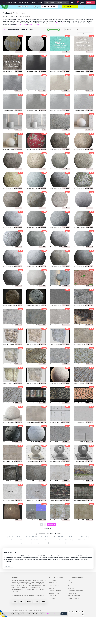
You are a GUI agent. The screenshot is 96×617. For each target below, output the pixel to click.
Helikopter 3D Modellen (24, 543)
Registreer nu (90, 2)
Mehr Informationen (52, 614)
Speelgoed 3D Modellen (65, 540)
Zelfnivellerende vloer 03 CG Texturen (36, 110)
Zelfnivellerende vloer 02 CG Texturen (59, 110)
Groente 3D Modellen (36, 540)
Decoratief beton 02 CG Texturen (11, 130)
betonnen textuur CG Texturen (57, 305)
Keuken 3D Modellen (46, 537)
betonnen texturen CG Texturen (34, 325)
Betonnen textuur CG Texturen (57, 149)
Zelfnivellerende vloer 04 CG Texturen (12, 110)
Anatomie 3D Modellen (72, 543)
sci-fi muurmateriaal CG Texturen (35, 403)
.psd (51, 23)
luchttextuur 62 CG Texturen (81, 442)
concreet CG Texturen (55, 442)
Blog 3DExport (53, 596)
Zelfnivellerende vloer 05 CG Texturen (83, 91)
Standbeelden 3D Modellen (16, 537)
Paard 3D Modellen (58, 537)
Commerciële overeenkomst (75, 590)
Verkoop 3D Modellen (55, 590)
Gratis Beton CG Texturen (16, 30)
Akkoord (64, 614)
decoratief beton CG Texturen (81, 325)
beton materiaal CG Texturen (57, 286)
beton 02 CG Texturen (8, 481)
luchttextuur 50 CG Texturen (10, 461)
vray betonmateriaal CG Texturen (35, 461)
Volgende (51, 524)
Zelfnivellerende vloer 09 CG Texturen (83, 71)
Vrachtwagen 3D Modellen (57, 543)
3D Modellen (52, 580)
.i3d (63, 23)
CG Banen (52, 598)
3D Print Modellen (54, 583)
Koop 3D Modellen (56, 578)
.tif (56, 23)
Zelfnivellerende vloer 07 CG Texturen (36, 91)
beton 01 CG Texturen (32, 481)
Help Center (71, 583)
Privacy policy (72, 593)
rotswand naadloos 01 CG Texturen (83, 286)
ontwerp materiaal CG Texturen (10, 442)
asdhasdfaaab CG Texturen (57, 520)
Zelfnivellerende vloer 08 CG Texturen (12, 91)
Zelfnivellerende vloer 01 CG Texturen (83, 110)
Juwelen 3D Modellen (50, 540)
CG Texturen (52, 588)
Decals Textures (34, 25)
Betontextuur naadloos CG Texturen (83, 227)
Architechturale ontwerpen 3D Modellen (77, 537)
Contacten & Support (75, 578)
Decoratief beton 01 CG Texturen (35, 130)
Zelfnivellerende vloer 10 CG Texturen (59, 71)
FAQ (69, 585)
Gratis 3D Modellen (54, 585)
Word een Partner (54, 593)
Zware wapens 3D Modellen (40, 543)
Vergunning (71, 588)
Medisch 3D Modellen (79, 540)
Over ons (14, 578)
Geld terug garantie (73, 598)
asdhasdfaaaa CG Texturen (81, 520)
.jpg (45, 23)
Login (82, 2)
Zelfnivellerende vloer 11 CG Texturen (36, 71)
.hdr (58, 23)
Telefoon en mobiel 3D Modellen (19, 540)
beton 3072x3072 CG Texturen (34, 442)
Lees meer (8, 566)
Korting (29, 30)
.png (48, 23)
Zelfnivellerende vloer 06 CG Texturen (59, 91)
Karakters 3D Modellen (31, 537)
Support (70, 580)
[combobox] (71, 29)
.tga (54, 23)
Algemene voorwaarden (74, 596)
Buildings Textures (21, 25)
